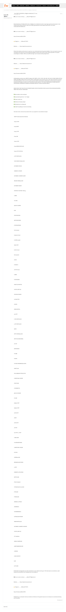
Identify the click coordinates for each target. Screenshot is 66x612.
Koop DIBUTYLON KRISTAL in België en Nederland (27, 10)
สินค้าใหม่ (27, 5)
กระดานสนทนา (6, 10)
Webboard (33, 5)
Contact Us (38, 5)
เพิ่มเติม (57, 5)
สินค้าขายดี (22, 5)
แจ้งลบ (61, 13)
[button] (61, 5)
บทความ (44, 5)
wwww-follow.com (50, 5)
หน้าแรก (13, 5)
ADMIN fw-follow (13, 10)
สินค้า (18, 5)
